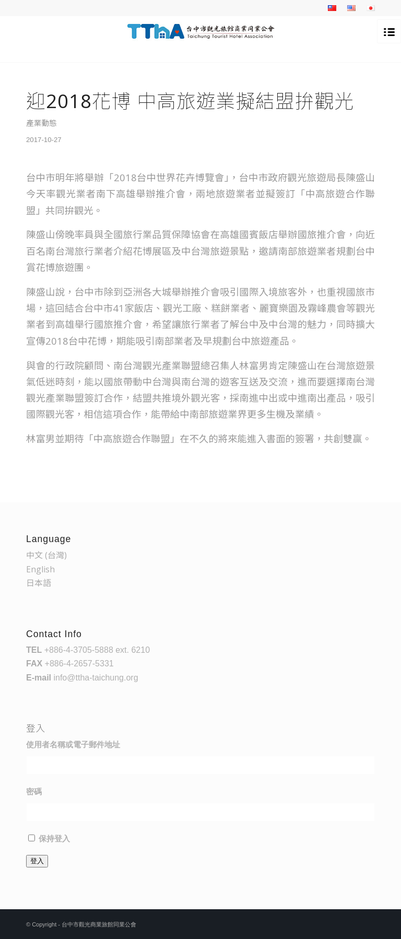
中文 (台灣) (46, 555)
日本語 (38, 583)
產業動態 (41, 123)
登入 (37, 861)
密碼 (34, 792)
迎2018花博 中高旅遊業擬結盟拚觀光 (190, 101)
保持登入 (54, 839)
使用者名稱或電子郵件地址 (73, 745)
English (40, 569)
